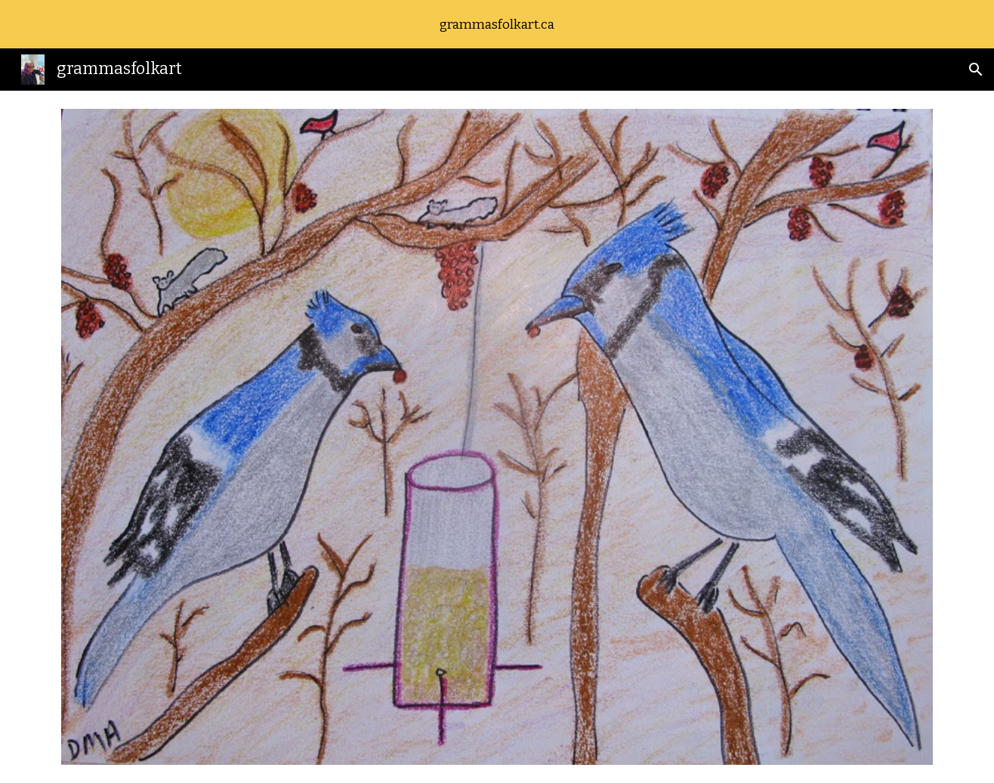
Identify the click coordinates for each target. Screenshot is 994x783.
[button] (976, 69)
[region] (497, 24)
